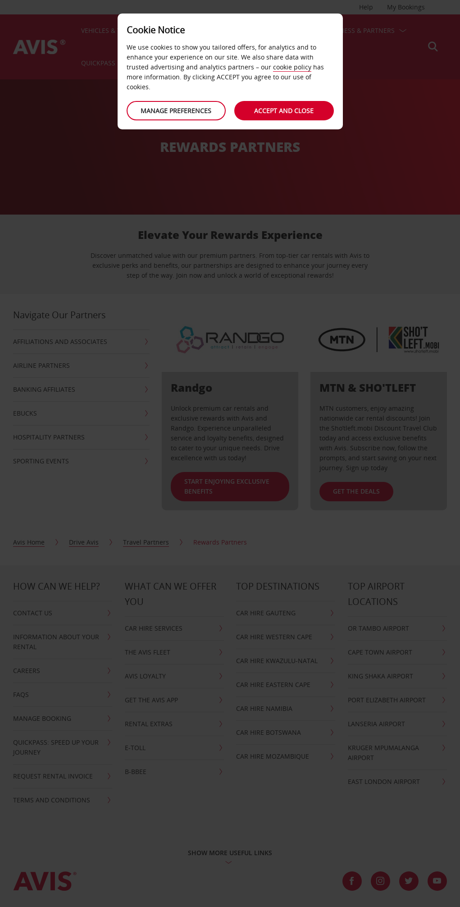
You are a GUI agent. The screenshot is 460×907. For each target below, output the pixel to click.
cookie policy (292, 67)
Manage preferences (176, 110)
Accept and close (284, 110)
